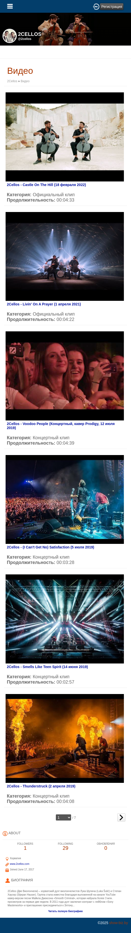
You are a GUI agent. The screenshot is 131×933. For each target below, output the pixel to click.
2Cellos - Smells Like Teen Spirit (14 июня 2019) (47, 667)
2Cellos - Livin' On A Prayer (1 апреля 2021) (44, 304)
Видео (25, 81)
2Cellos (12, 81)
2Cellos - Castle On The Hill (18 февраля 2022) (46, 185)
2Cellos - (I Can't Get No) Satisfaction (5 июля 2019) (50, 547)
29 (65, 846)
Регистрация (111, 7)
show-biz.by (118, 923)
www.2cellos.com (19, 864)
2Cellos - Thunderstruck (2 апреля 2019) (41, 786)
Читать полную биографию (65, 911)
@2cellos (24, 39)
